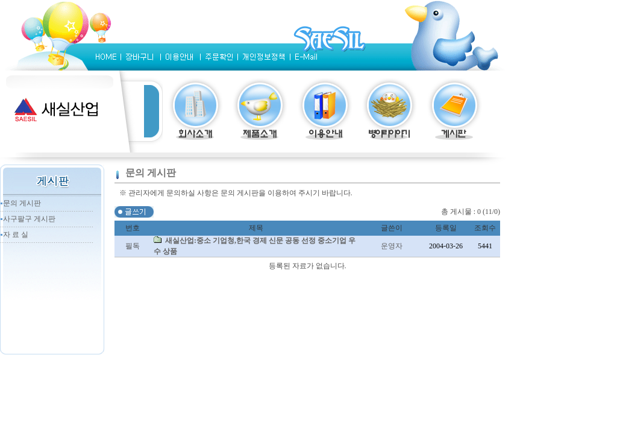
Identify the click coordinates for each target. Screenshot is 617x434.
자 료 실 (15, 234)
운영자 (391, 246)
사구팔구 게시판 (29, 219)
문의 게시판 (22, 203)
